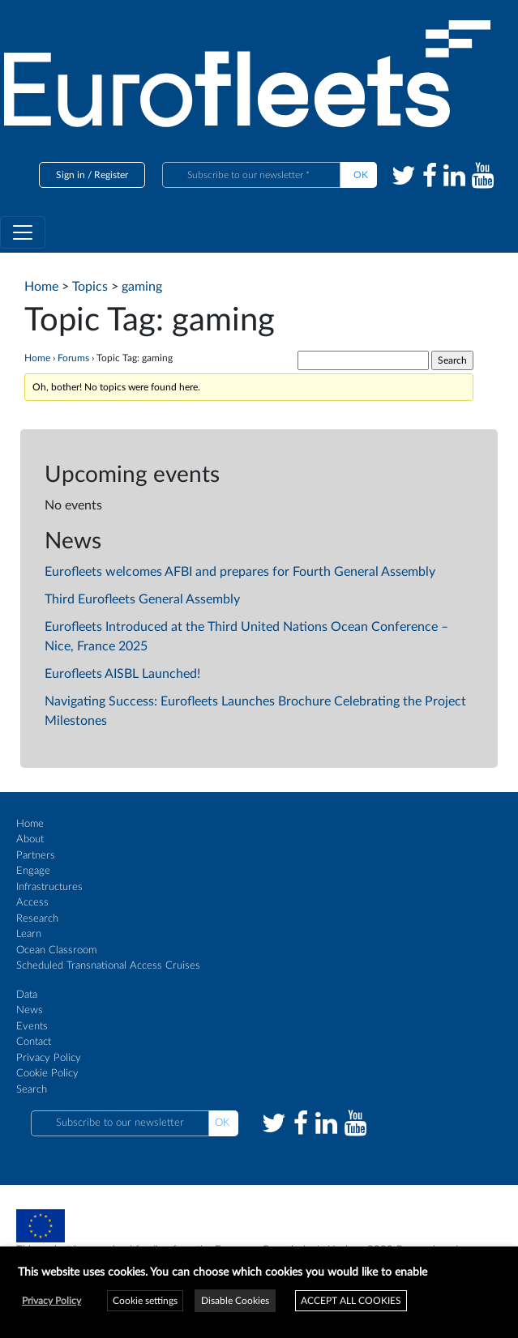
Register (111, 175)
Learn (28, 934)
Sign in (70, 175)
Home (37, 358)
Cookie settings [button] (145, 1301)
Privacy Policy (48, 1058)
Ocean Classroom (56, 950)
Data (26, 995)
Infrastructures (49, 887)
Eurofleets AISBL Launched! (122, 673)
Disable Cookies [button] (235, 1301)
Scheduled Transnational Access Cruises (108, 966)
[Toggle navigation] (22, 232)
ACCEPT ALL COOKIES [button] (351, 1301)
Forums (73, 358)
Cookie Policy (47, 1073)
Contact (33, 1042)
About (30, 839)
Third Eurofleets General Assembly (142, 599)
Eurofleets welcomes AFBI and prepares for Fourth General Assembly (240, 571)
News (29, 1010)
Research (37, 919)
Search (31, 1089)
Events (32, 1026)
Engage (33, 871)
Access (32, 902)
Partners (35, 855)
